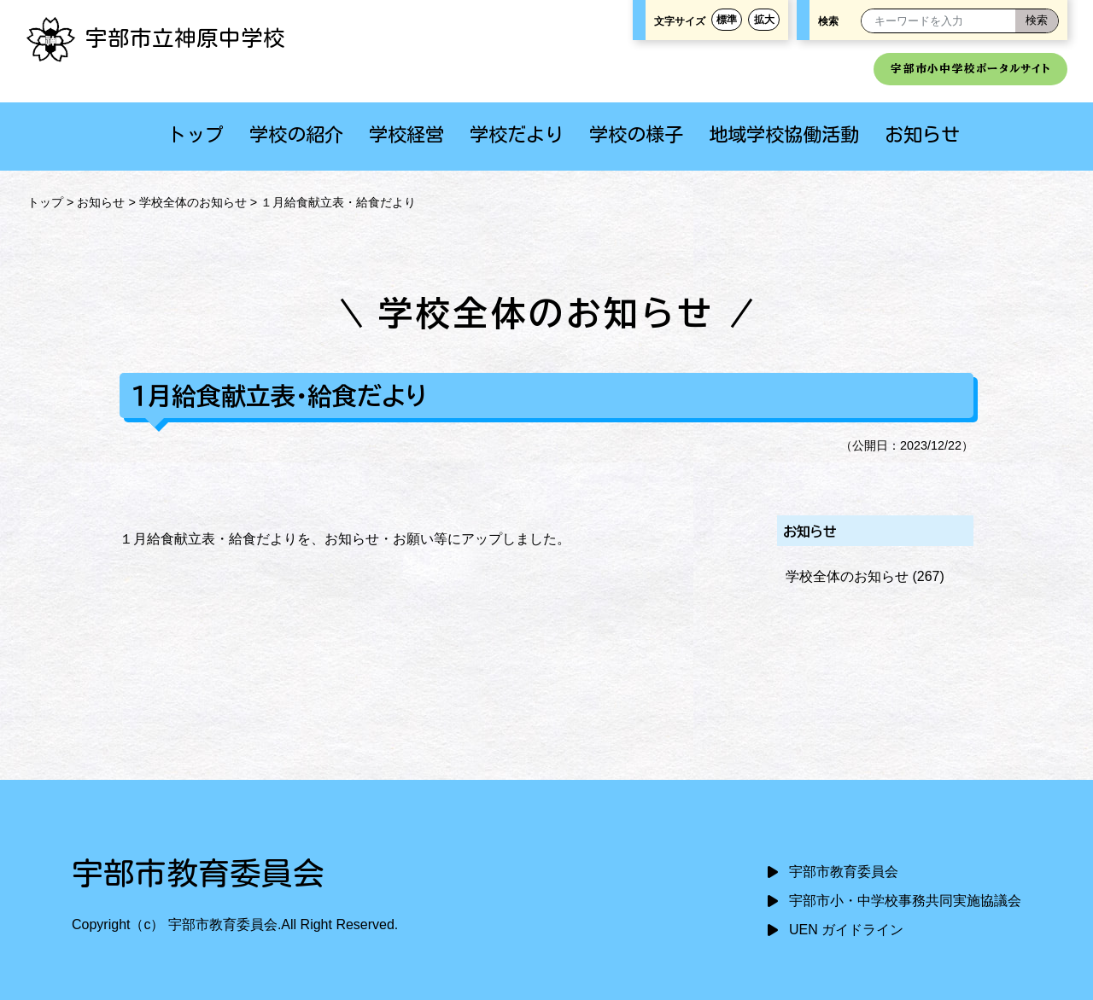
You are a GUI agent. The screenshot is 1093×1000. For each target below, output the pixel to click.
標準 (726, 20)
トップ (195, 134)
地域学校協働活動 (784, 134)
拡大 (764, 20)
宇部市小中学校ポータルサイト (970, 68)
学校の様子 (636, 134)
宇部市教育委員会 (843, 871)
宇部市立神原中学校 (155, 37)
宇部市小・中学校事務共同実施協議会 (905, 900)
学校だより (517, 134)
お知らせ (922, 134)
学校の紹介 (296, 134)
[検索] (1036, 20)
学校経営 (406, 134)
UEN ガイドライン (846, 929)
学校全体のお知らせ (193, 202)
